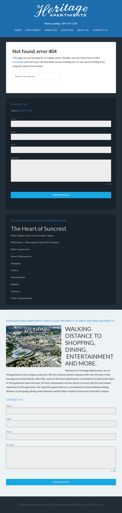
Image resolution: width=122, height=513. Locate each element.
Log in (85, 504)
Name (14, 119)
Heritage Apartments (61, 11)
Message (15, 158)
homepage (18, 61)
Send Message (61, 195)
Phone (14, 145)
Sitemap (77, 504)
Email (14, 132)
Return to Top (97, 504)
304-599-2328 (69, 23)
